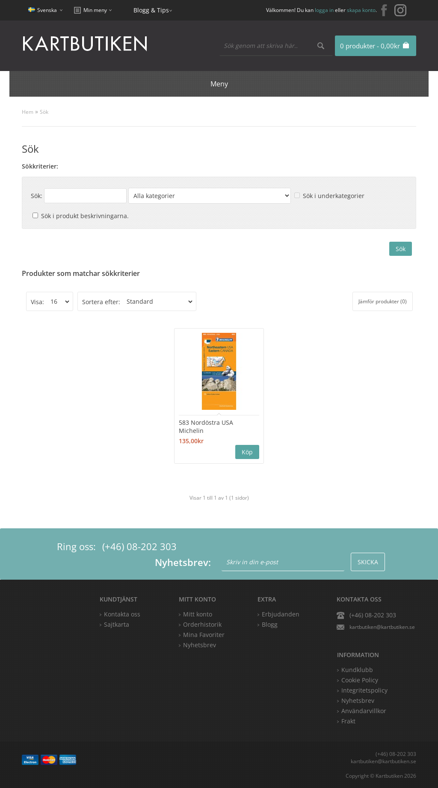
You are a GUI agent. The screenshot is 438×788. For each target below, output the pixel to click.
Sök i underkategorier (333, 196)
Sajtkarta (116, 624)
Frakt (348, 721)
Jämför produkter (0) (382, 301)
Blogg (270, 624)
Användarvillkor (363, 711)
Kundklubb (357, 670)
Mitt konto (197, 614)
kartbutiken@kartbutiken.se (382, 627)
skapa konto (361, 10)
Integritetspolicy (364, 690)
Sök (44, 112)
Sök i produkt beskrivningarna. (85, 216)
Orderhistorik (202, 624)
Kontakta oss (122, 614)
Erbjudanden (280, 614)
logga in (324, 10)
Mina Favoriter (204, 635)
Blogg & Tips (151, 10)
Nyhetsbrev (199, 645)
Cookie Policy (359, 680)
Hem (27, 112)
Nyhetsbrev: (183, 562)
